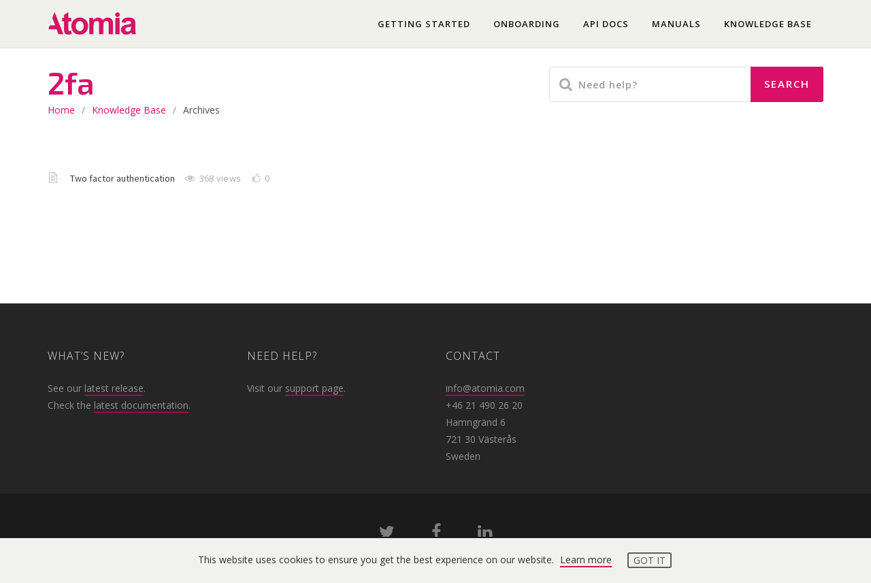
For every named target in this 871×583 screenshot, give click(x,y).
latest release (114, 388)
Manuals (676, 24)
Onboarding (526, 24)
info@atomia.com (485, 388)
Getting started (424, 24)
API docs (606, 24)
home (61, 109)
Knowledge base (768, 24)
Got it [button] (649, 560)
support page (314, 388)
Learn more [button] (586, 559)
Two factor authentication (123, 178)
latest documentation (141, 405)
